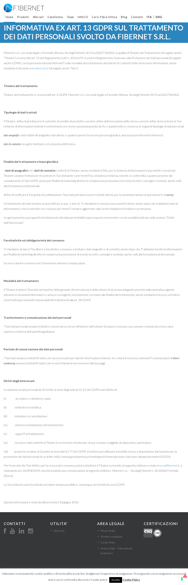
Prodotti (23, 17)
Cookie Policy (107, 542)
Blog (124, 17)
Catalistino (55, 17)
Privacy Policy (107, 530)
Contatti (137, 17)
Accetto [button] (115, 579)
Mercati (38, 17)
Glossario (59, 530)
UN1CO (83, 17)
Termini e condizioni (111, 536)
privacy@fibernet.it (167, 465)
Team (70, 17)
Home (9, 17)
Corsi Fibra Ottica (104, 17)
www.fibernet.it (38, 68)
